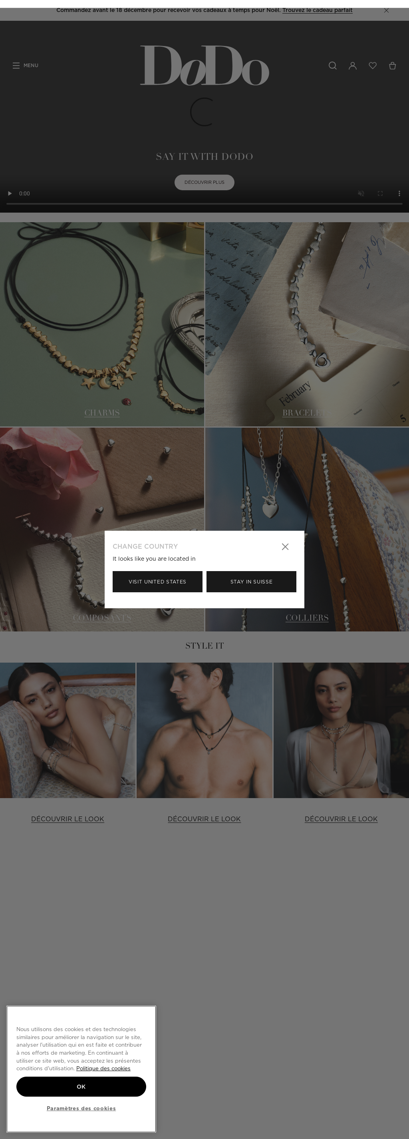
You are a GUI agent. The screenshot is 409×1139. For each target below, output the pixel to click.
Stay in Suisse (251, 582)
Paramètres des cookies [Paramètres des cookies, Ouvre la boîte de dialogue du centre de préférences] (81, 1108)
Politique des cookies (103, 1068)
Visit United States (158, 582)
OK (81, 1086)
